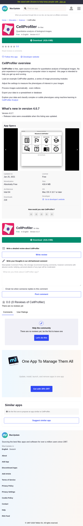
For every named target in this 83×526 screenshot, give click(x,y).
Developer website (30, 57)
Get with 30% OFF (41, 389)
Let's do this (41, 337)
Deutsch (13, 449)
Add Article (6, 474)
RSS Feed (6, 516)
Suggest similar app (41, 420)
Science (22, 20)
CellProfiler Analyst (10, 100)
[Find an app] (25, 8)
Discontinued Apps (9, 468)
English (5, 449)
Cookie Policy (7, 498)
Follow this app (10, 57)
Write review (41, 254)
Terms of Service (8, 480)
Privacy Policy (7, 486)
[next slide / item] (77, 149)
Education (12, 20)
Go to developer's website (53, 199)
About (4, 456)
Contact (5, 504)
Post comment (41, 294)
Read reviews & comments (12, 51)
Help (4, 510)
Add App (5, 462)
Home (4, 20)
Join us (62, 1)
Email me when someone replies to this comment (27, 289)
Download (41, 40)
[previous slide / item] (5, 149)
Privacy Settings (8, 492)
